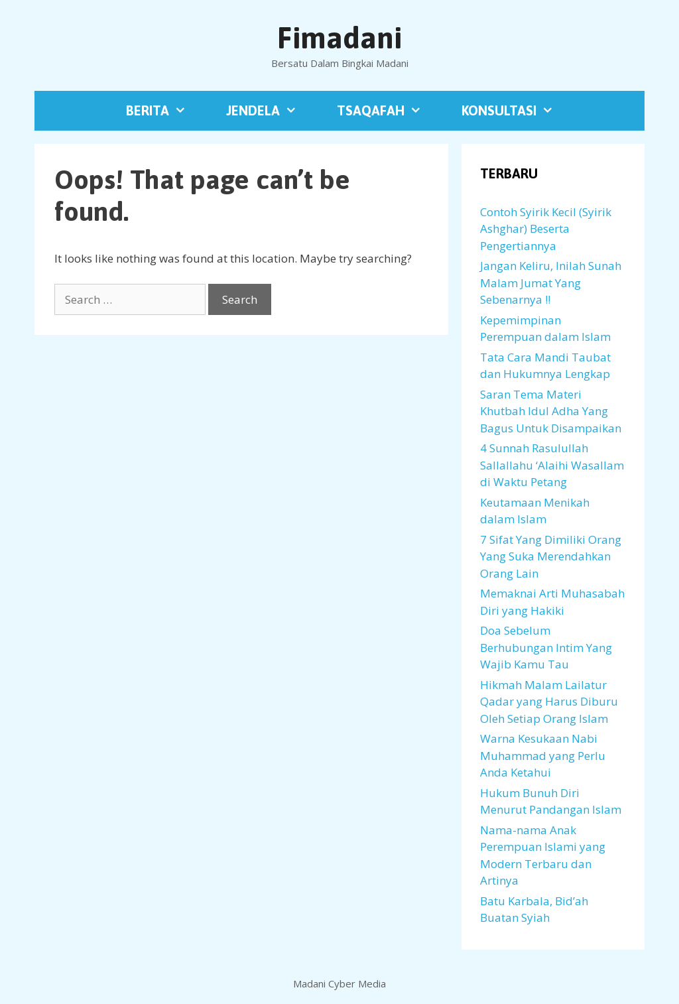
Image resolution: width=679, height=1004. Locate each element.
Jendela (271, 111)
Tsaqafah (389, 111)
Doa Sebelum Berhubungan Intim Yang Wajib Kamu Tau (546, 647)
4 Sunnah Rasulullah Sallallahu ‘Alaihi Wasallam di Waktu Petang (552, 464)
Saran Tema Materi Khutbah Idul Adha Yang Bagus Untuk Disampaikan (550, 411)
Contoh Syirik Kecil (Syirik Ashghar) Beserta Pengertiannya (545, 228)
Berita (166, 111)
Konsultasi (518, 111)
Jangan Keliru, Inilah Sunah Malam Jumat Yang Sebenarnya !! (550, 282)
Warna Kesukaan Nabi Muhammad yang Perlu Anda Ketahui (542, 755)
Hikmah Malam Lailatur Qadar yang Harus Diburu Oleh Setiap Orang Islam (549, 701)
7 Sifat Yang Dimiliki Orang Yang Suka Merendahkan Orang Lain (550, 556)
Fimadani (339, 38)
